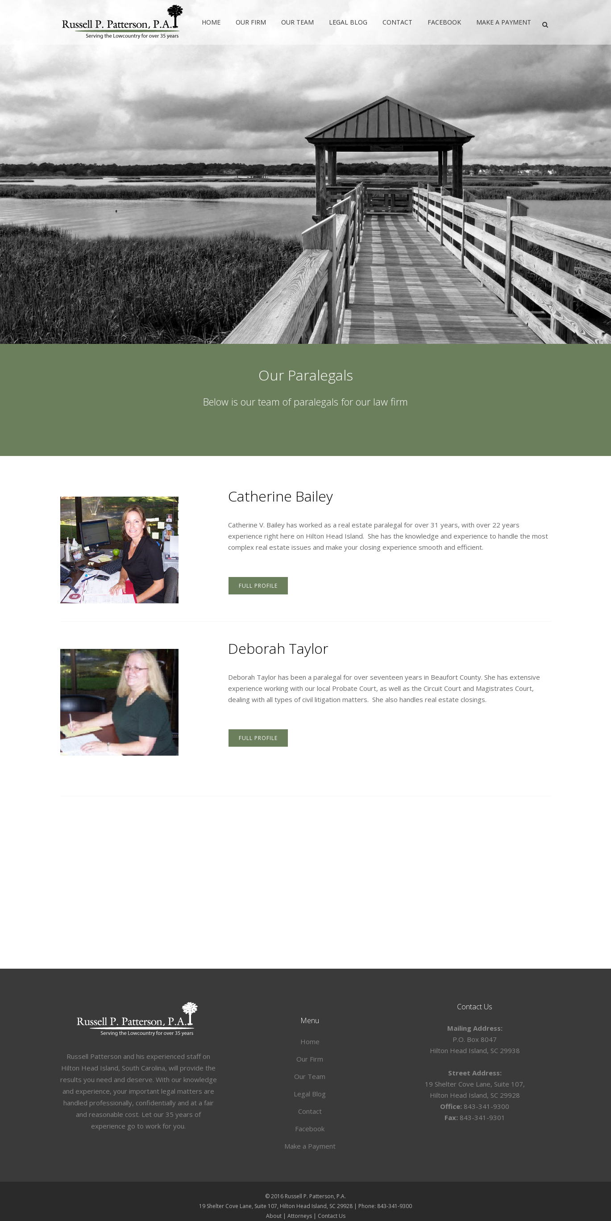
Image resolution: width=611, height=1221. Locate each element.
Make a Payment (310, 1146)
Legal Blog (310, 1093)
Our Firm (309, 1058)
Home (310, 1041)
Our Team (309, 1076)
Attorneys (299, 1216)
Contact (310, 1111)
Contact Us (331, 1216)
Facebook (309, 1128)
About (274, 1216)
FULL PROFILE (258, 586)
